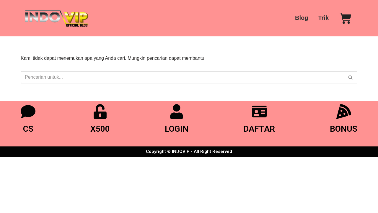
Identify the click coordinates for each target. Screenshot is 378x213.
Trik (323, 17)
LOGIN (176, 129)
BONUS (343, 129)
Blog (301, 17)
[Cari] (182, 77)
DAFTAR (259, 129)
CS (28, 129)
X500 (100, 129)
